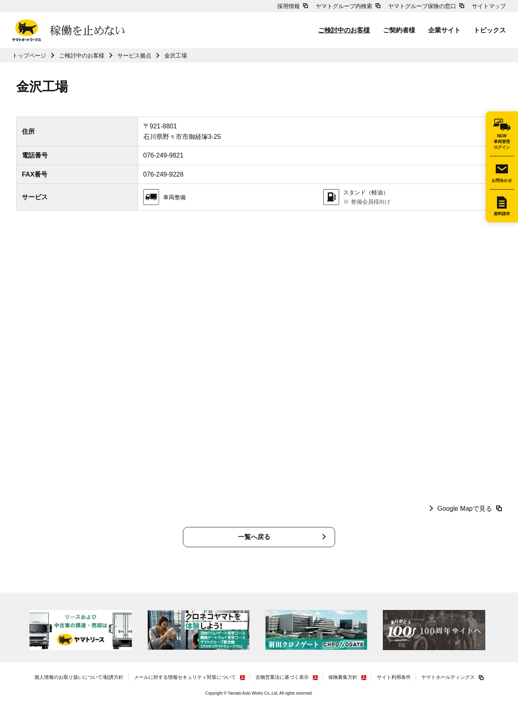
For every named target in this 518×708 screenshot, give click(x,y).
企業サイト (444, 30)
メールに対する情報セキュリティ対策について (185, 677)
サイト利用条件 (394, 677)
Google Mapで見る (464, 508)
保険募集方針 (342, 677)
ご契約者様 (399, 30)
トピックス (489, 30)
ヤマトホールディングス (448, 677)
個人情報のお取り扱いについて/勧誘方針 (78, 677)
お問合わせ (502, 180)
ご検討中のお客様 (344, 30)
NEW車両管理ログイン (502, 141)
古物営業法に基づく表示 (282, 677)
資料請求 (502, 213)
